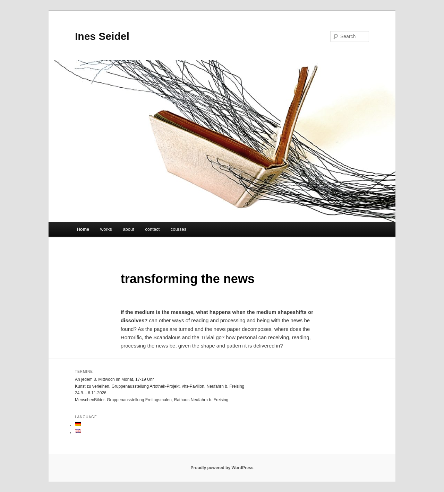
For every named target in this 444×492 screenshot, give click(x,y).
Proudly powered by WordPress (221, 467)
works (106, 229)
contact (152, 229)
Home (83, 229)
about (128, 229)
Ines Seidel (102, 36)
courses (179, 229)
